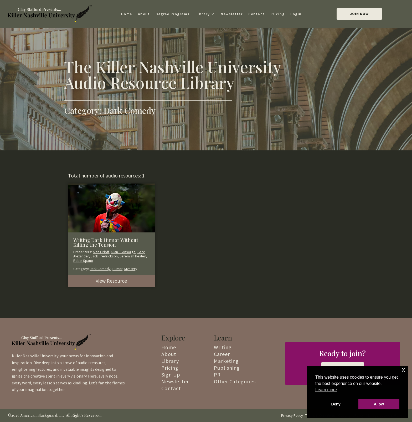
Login (296, 14)
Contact (256, 14)
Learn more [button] (326, 390)
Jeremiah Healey (133, 256)
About (144, 14)
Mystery (130, 268)
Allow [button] (379, 404)
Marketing (226, 361)
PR (217, 374)
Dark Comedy (100, 268)
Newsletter (232, 14)
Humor (117, 268)
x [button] (403, 369)
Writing (223, 347)
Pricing (277, 14)
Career (222, 354)
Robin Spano (83, 260)
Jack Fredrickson (104, 256)
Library (202, 14)
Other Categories (235, 381)
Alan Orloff (101, 252)
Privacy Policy (292, 415)
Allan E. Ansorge (123, 252)
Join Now (359, 13)
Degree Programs (173, 14)
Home (126, 14)
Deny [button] (336, 404)
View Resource (111, 280)
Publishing (227, 367)
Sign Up (170, 374)
